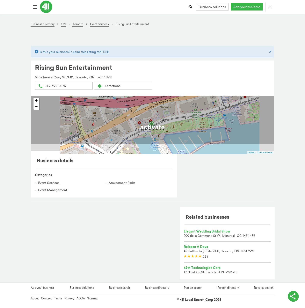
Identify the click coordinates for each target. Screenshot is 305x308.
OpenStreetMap (265, 152)
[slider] (192, 256)
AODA (80, 298)
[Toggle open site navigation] (35, 6)
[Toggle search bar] (190, 6)
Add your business (246, 7)
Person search (193, 288)
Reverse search (263, 288)
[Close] (270, 51)
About (35, 298)
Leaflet (251, 152)
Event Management (52, 190)
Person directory (228, 288)
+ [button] (36, 101)
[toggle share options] (293, 296)
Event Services (48, 183)
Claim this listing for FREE (90, 52)
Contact (46, 298)
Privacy (69, 298)
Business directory (157, 288)
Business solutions (212, 7)
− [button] (36, 107)
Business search (119, 288)
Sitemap (92, 298)
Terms (58, 298)
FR (270, 7)
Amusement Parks (122, 183)
